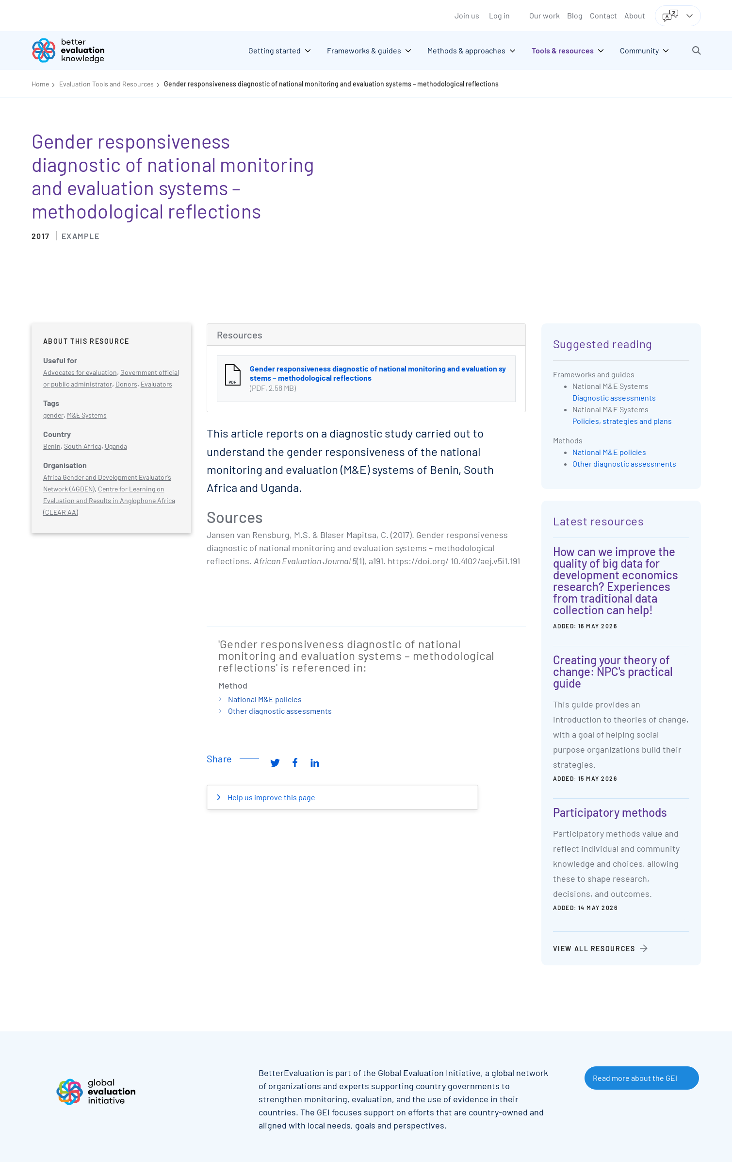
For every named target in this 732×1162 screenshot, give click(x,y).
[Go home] (75, 50)
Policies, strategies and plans (622, 420)
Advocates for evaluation (80, 372)
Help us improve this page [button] (270, 797)
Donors (126, 384)
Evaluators (156, 384)
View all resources (594, 948)
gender (53, 415)
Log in (499, 15)
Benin (52, 446)
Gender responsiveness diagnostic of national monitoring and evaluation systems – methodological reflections (331, 84)
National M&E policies (265, 699)
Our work (544, 15)
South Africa (82, 446)
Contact (603, 15)
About (634, 15)
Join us (467, 15)
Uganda (116, 446)
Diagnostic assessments (614, 397)
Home (40, 84)
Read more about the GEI (635, 1077)
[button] (696, 50)
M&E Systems (87, 415)
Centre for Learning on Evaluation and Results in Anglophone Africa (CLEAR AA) (109, 500)
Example (81, 235)
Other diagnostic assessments (280, 710)
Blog (575, 15)
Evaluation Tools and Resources (106, 84)
